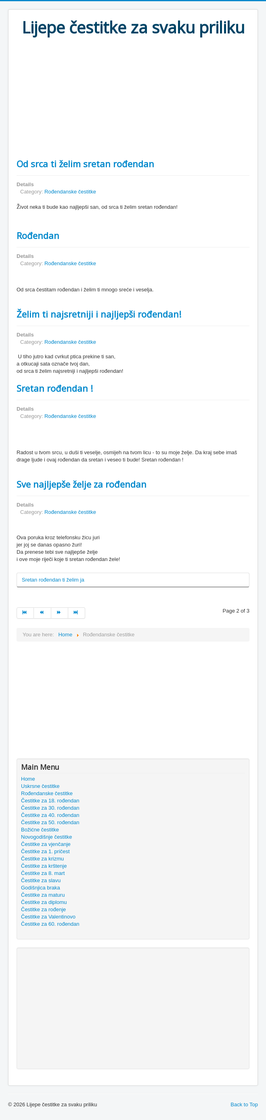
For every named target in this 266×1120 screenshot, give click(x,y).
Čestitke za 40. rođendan (50, 815)
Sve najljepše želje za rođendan (82, 484)
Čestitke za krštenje (44, 866)
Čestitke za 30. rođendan (50, 808)
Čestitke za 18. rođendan (50, 801)
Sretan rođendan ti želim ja (53, 580)
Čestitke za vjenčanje (46, 844)
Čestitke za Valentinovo (48, 917)
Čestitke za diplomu (44, 902)
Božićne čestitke (40, 830)
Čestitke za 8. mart (43, 873)
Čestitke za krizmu (42, 859)
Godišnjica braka (40, 888)
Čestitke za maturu (43, 895)
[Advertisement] (133, 97)
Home (28, 779)
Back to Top (244, 1104)
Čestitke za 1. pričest (45, 851)
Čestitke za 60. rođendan (50, 924)
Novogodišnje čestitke (46, 837)
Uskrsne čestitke (40, 786)
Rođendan (38, 235)
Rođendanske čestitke (70, 192)
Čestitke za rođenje (43, 909)
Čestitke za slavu (41, 880)
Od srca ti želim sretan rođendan (85, 164)
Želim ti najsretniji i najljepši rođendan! (99, 314)
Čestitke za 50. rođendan (50, 822)
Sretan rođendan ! (55, 388)
